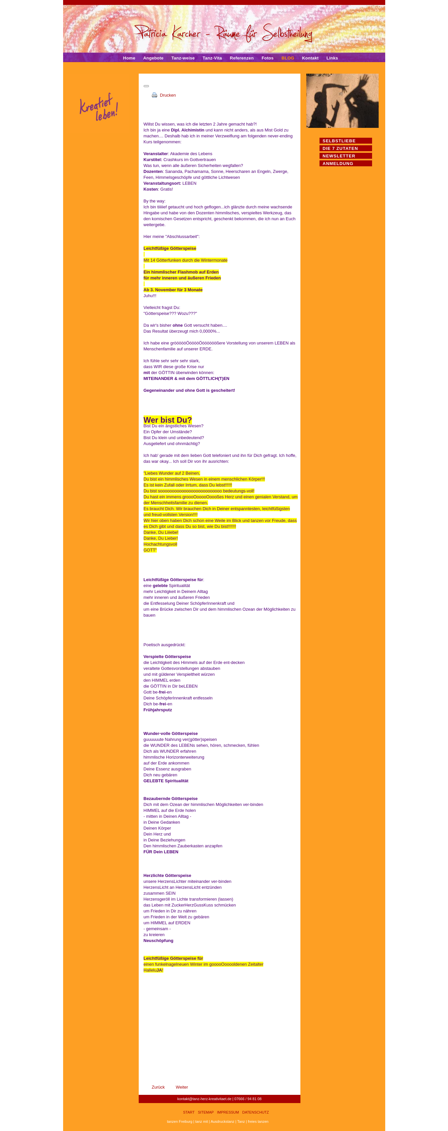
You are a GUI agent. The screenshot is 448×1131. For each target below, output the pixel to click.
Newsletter (339, 155)
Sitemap (206, 1112)
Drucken (168, 95)
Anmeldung (338, 163)
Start (189, 1112)
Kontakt (310, 58)
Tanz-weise (183, 58)
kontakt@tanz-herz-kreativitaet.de (204, 1099)
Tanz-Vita (212, 58)
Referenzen (242, 58)
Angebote (153, 58)
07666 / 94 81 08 (248, 1099)
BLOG (288, 58)
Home (129, 58)
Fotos (268, 58)
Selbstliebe (339, 140)
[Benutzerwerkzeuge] (146, 86)
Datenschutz (255, 1112)
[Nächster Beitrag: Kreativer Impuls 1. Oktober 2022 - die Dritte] (182, 1087)
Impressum (228, 1112)
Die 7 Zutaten (340, 148)
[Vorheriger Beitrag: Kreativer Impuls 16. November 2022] (164, 1087)
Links (332, 58)
